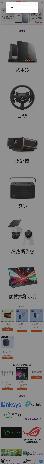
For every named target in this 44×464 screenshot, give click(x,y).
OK (34, 11)
